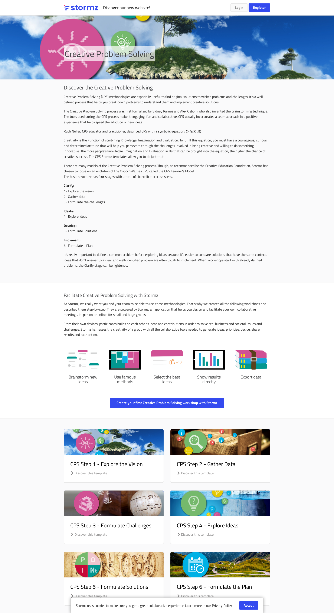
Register (259, 7)
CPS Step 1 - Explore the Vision (106, 464)
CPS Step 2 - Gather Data (206, 464)
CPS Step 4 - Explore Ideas (207, 525)
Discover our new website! (126, 7)
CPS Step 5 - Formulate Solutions (109, 587)
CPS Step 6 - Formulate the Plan (214, 587)
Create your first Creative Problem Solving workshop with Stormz (167, 403)
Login (239, 7)
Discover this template (88, 473)
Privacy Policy (222, 605)
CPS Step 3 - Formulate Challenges (110, 525)
